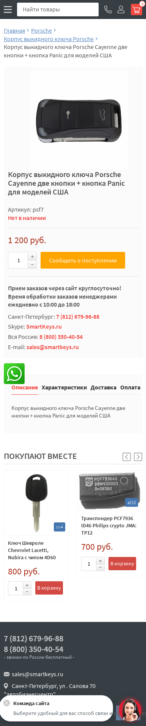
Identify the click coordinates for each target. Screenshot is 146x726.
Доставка (103, 387)
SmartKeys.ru (44, 326)
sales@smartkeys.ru (53, 347)
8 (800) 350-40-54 (61, 336)
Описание (24, 387)
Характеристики (64, 387)
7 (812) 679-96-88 (77, 316)
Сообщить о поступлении (83, 260)
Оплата (130, 387)
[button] (138, 457)
